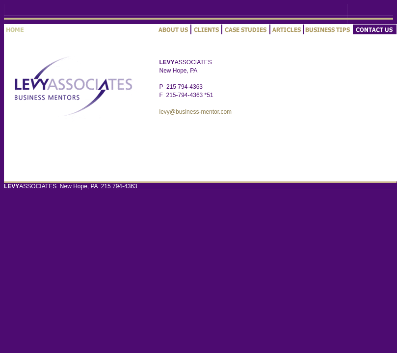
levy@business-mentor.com (195, 111)
